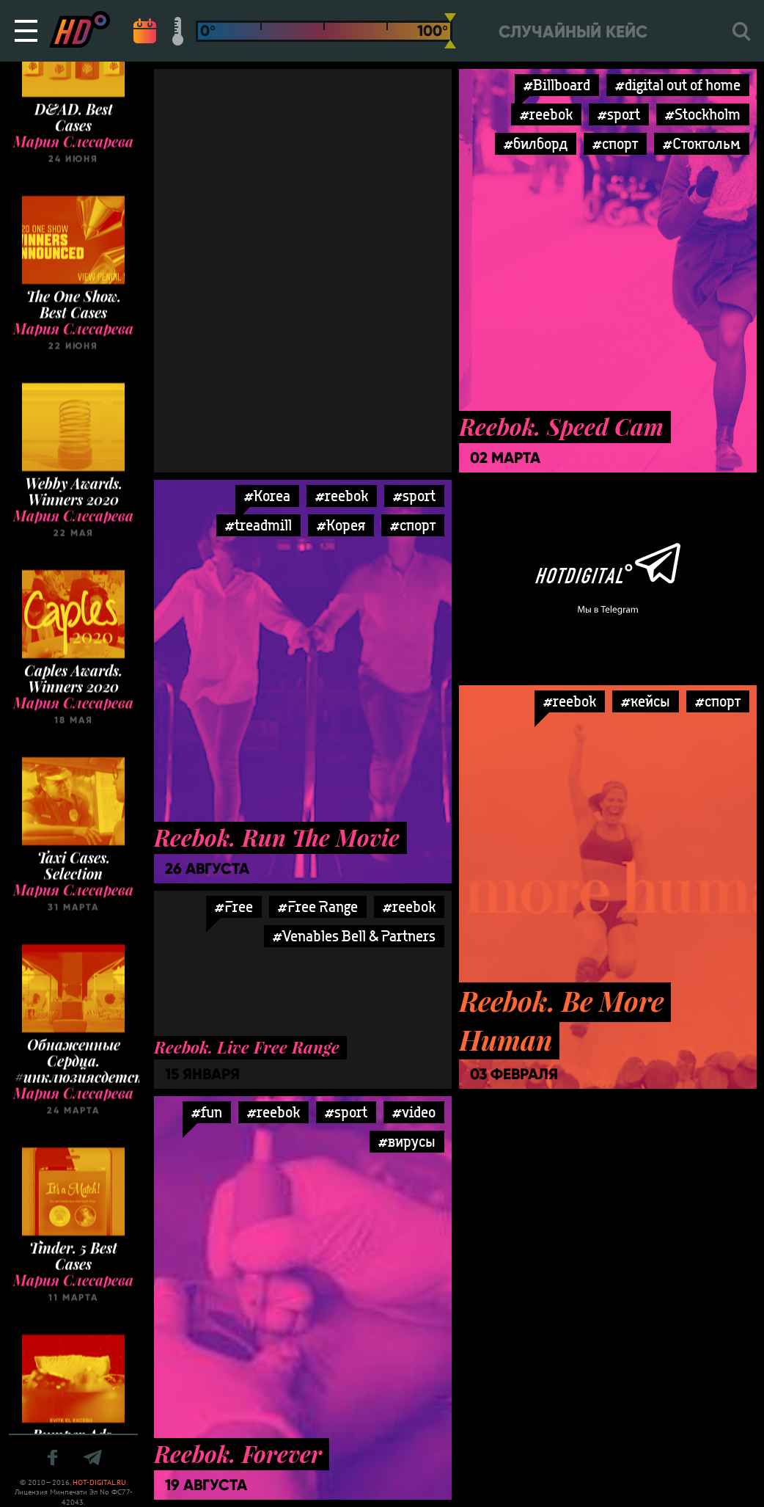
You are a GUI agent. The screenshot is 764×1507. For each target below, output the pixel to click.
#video (414, 1112)
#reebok (546, 114)
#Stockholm (703, 114)
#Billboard (557, 85)
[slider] (450, 30)
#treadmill (258, 525)
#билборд (536, 143)
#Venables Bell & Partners (354, 936)
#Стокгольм (702, 143)
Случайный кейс (573, 32)
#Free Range (318, 906)
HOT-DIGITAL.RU (99, 1482)
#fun (206, 1112)
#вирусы (407, 1141)
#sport (619, 114)
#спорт (615, 143)
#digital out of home (678, 85)
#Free (234, 906)
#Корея (341, 525)
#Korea (267, 496)
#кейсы (645, 701)
